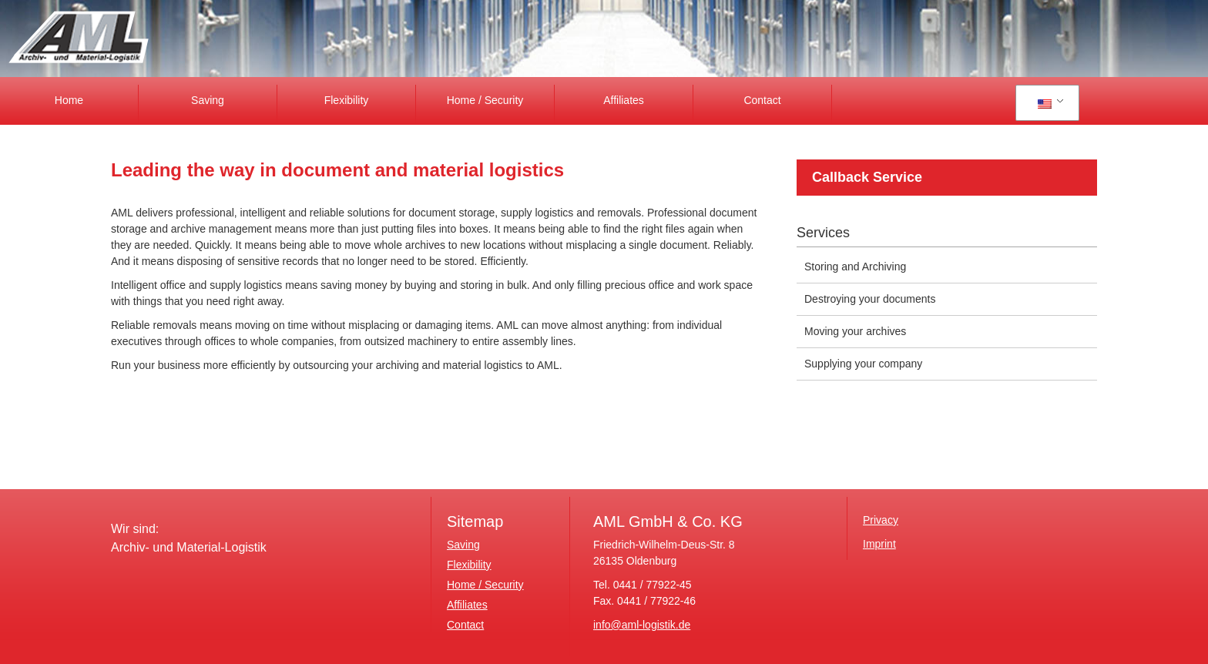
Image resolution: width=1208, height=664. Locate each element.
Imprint (879, 544)
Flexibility (346, 100)
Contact (761, 100)
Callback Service (867, 177)
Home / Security (485, 100)
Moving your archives (855, 331)
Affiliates (623, 100)
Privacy (880, 520)
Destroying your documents (869, 299)
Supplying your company (863, 363)
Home (69, 100)
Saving (207, 100)
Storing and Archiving (855, 266)
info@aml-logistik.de (641, 625)
